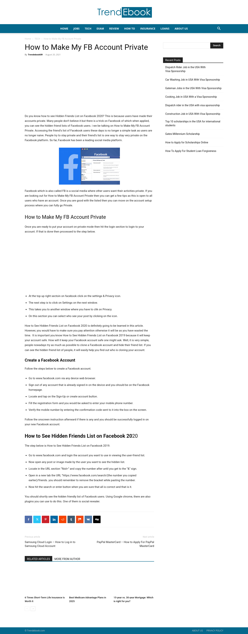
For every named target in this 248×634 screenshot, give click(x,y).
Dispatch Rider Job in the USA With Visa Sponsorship (185, 69)
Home (28, 38)
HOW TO (129, 28)
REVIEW (114, 28)
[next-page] (33, 608)
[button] (218, 29)
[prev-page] (27, 608)
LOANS (164, 28)
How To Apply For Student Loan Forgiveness (190, 150)
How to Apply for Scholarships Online (186, 142)
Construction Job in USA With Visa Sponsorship (192, 113)
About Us (181, 28)
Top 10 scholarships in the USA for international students (192, 123)
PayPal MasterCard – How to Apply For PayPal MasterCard (125, 544)
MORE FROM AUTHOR (67, 558)
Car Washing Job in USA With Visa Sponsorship (192, 79)
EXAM (100, 28)
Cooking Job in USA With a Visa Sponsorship (191, 96)
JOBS (76, 28)
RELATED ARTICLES (38, 558)
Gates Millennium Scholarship (182, 133)
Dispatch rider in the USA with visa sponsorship (192, 105)
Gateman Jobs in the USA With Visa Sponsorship (193, 88)
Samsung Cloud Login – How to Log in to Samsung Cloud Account (50, 544)
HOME (64, 28)
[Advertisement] (89, 86)
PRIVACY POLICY (214, 630)
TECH (88, 28)
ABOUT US (197, 630)
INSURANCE (147, 28)
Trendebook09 (35, 54)
